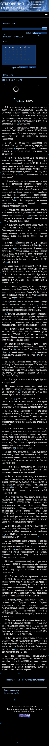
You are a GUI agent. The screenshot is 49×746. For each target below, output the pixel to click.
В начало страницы (12, 680)
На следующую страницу (35, 680)
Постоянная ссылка (11, 693)
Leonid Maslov (25, 707)
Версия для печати (11, 690)
